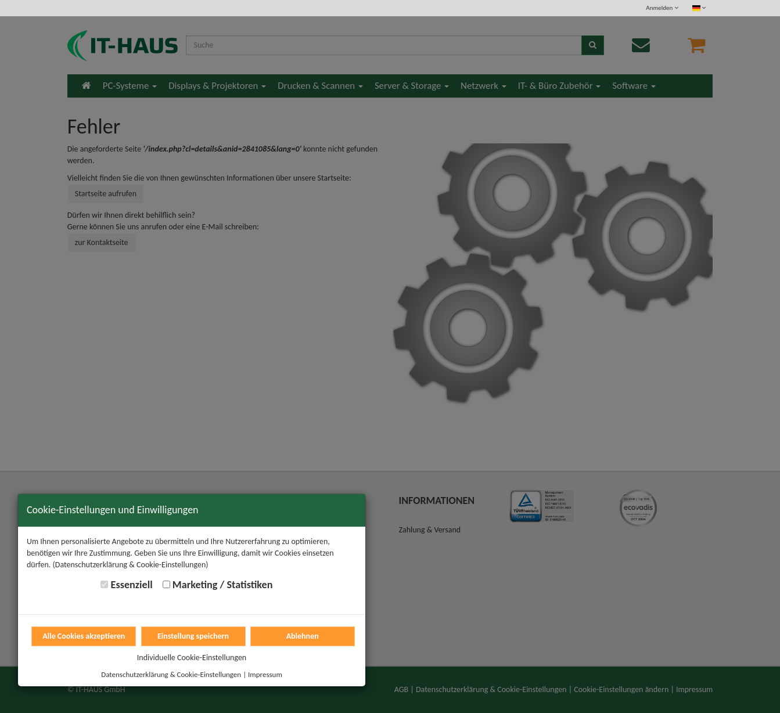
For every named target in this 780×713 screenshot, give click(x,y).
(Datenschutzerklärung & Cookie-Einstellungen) (131, 565)
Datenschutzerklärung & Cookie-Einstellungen (171, 674)
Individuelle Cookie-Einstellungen (191, 657)
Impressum (265, 674)
